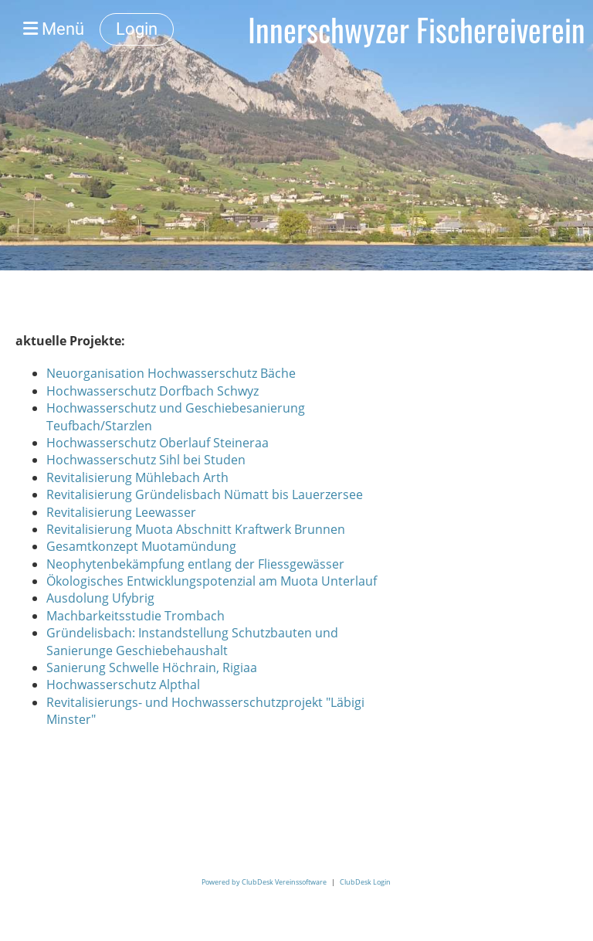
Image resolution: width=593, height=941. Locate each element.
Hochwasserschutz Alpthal (123, 684)
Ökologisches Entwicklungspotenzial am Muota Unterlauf (211, 580)
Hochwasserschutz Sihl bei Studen (146, 459)
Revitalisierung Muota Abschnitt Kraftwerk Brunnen (195, 529)
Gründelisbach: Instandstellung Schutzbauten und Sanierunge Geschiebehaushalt (192, 641)
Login (137, 29)
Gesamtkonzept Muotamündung (141, 546)
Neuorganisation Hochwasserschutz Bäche (171, 373)
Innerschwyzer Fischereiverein (416, 29)
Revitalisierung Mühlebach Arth (137, 477)
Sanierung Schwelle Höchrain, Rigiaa (151, 667)
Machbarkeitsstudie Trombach (135, 615)
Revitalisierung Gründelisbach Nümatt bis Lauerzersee (204, 494)
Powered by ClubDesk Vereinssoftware (264, 882)
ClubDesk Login (365, 882)
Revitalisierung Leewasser (121, 512)
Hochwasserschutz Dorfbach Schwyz (152, 390)
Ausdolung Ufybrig (100, 597)
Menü (53, 29)
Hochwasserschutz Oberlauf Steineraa (157, 442)
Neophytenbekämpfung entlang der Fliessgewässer (195, 563)
